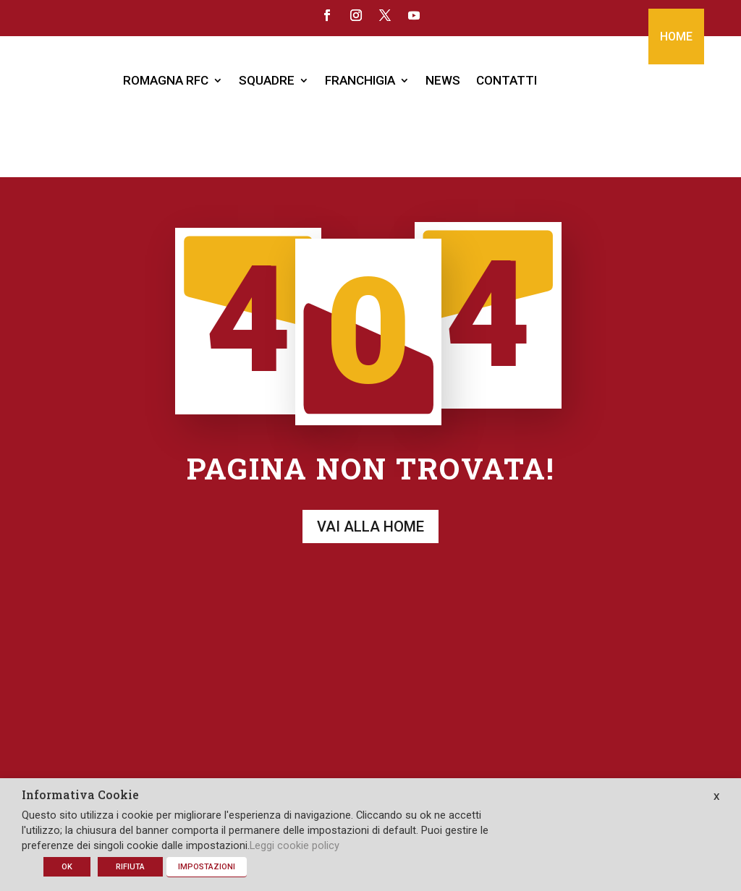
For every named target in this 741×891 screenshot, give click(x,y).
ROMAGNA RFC (165, 80)
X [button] (716, 796)
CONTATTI (506, 80)
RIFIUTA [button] (130, 866)
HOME (676, 36)
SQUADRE (267, 80)
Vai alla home (370, 457)
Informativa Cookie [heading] (80, 795)
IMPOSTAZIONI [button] (206, 866)
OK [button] (67, 866)
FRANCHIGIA (360, 80)
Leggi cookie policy (294, 845)
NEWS (442, 80)
